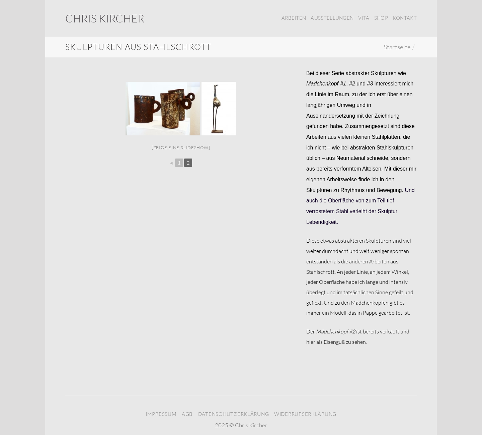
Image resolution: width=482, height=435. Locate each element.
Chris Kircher (104, 18)
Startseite (397, 47)
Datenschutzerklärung (233, 414)
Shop (381, 18)
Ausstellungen (332, 18)
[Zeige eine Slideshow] (181, 147)
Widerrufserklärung (305, 414)
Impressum (161, 414)
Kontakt (405, 18)
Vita (363, 18)
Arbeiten (294, 18)
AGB (187, 414)
